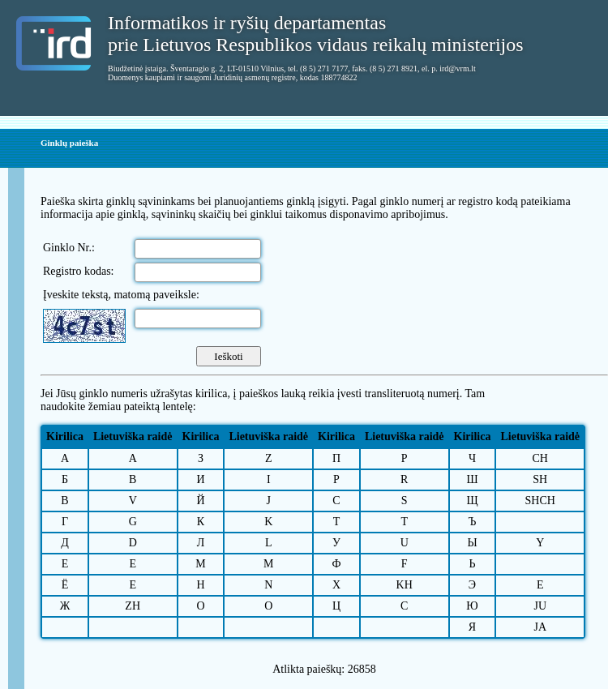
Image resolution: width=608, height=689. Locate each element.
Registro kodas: (78, 271)
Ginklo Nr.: (69, 248)
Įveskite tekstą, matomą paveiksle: (121, 295)
